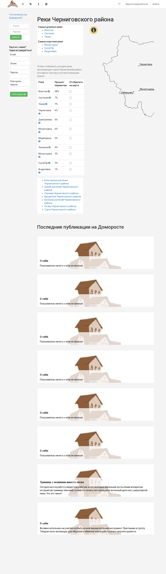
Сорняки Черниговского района (61, 193)
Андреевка (50, 51)
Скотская (49, 33)
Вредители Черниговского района (62, 196)
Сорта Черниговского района (60, 209)
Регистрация (19, 94)
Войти (16, 37)
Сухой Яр (49, 48)
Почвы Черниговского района (60, 206)
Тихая (47, 36)
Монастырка (51, 44)
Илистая (48, 30)
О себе (44, 260)
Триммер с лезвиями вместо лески (62, 482)
